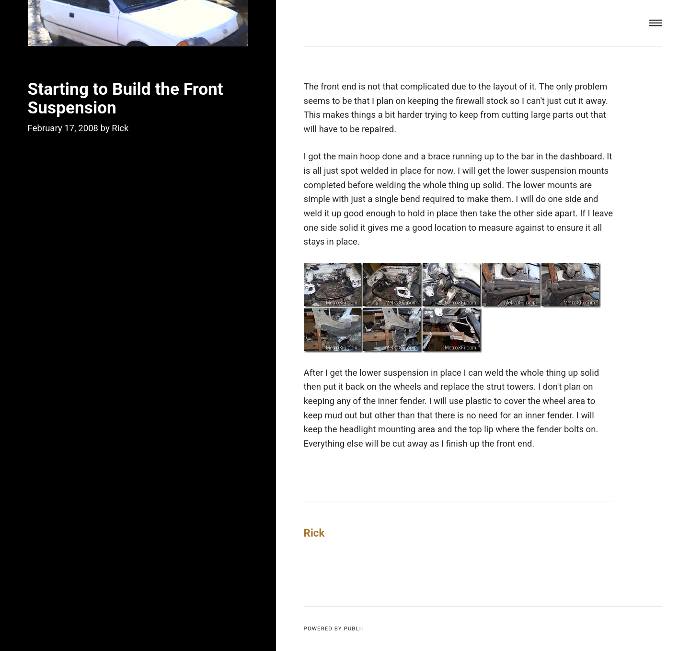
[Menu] (656, 23)
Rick (120, 128)
